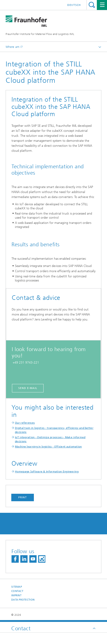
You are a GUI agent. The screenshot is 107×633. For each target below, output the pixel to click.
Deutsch (74, 5)
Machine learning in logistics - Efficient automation (48, 446)
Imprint (16, 595)
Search (92, 5)
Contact (17, 591)
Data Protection (23, 599)
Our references (25, 422)
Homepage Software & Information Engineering (47, 471)
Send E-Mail (27, 388)
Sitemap (16, 586)
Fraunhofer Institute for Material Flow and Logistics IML (40, 34)
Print (22, 497)
